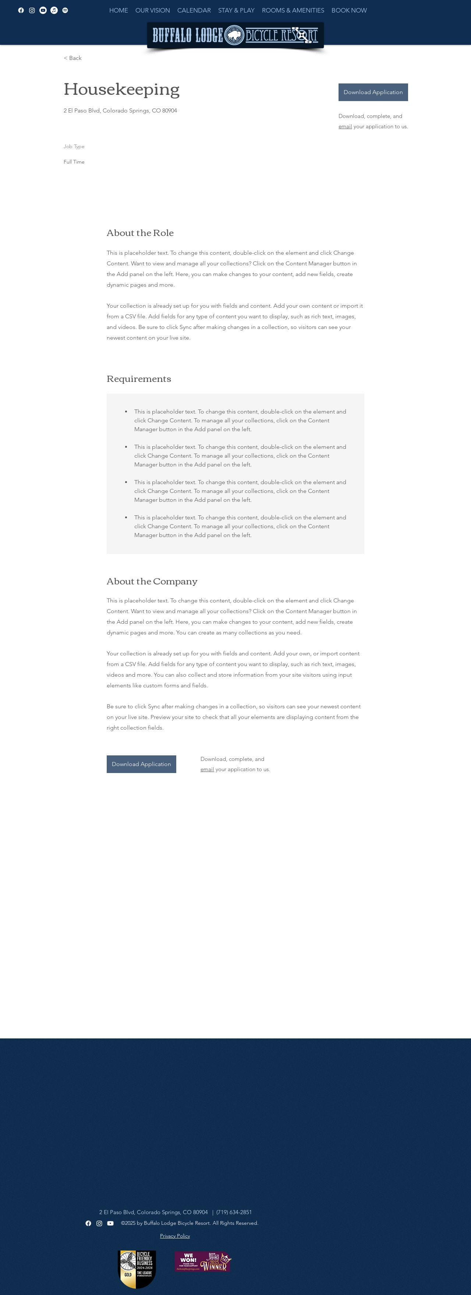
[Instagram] (99, 1223)
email (345, 126)
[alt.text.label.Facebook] (21, 10)
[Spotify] (65, 10)
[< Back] (90, 58)
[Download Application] (373, 92)
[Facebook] (88, 1223)
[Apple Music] (54, 10)
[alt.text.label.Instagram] (32, 10)
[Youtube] (110, 1223)
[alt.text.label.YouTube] (43, 10)
